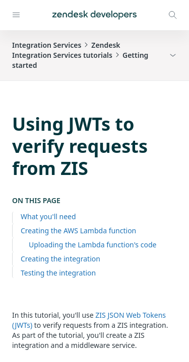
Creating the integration (60, 258)
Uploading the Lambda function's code (92, 244)
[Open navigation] (16, 15)
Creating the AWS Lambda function (78, 230)
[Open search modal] (173, 15)
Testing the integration (58, 273)
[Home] (94, 15)
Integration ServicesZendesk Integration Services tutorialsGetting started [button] (80, 55)
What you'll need (48, 216)
